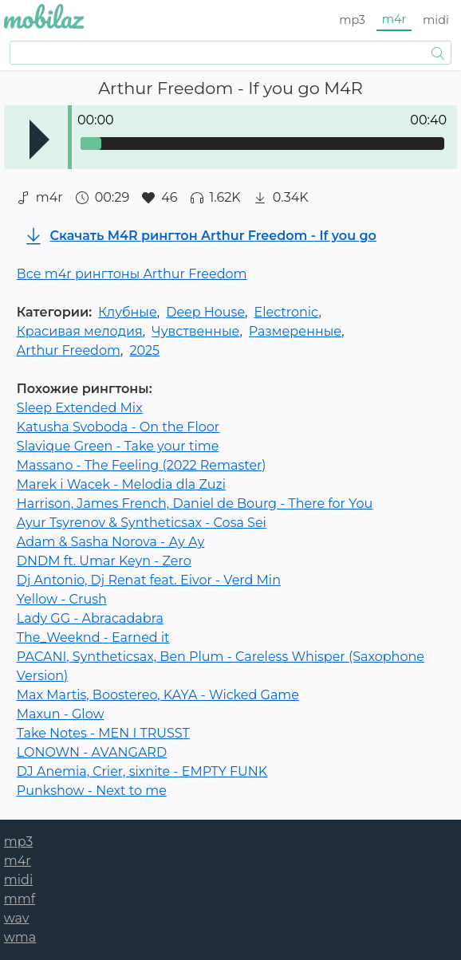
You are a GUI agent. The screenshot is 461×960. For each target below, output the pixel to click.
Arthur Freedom (68, 350)
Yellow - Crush (62, 599)
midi (436, 20)
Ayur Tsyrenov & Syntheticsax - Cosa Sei (141, 522)
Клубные (127, 312)
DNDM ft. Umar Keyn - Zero (104, 561)
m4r (394, 19)
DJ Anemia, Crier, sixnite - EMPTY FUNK (142, 771)
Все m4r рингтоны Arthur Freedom (132, 273)
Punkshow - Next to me (92, 790)
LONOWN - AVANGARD (92, 752)
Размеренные (295, 331)
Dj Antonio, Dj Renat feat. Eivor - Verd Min (149, 580)
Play (39, 139)
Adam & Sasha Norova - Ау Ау (111, 541)
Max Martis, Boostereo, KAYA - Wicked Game (158, 694)
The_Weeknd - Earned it (93, 637)
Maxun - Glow (60, 714)
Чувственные (195, 331)
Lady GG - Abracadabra (90, 618)
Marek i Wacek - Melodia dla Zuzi (121, 484)
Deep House (205, 312)
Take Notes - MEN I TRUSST (103, 733)
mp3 (352, 20)
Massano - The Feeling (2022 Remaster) (141, 465)
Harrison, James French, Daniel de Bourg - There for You (194, 503)
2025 (144, 350)
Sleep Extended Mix (80, 407)
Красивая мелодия (80, 331)
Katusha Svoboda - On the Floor (118, 427)
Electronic (286, 312)
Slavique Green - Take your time (118, 446)
